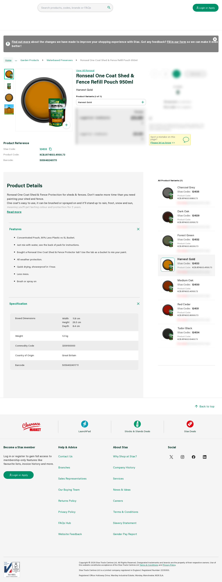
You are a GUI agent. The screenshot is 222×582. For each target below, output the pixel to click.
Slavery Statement (124, 523)
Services (118, 478)
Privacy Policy (66, 511)
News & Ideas (124, 23)
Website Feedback (70, 534)
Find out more (21, 42)
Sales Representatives (72, 478)
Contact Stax (163, 23)
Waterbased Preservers (60, 60)
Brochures (143, 23)
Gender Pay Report (125, 534)
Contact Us (65, 456)
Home (8, 60)
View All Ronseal (85, 70)
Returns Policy (67, 500)
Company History (124, 467)
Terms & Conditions (125, 511)
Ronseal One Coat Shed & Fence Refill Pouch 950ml (109, 60)
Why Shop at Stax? (125, 456)
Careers (118, 500)
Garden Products (29, 60)
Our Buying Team (69, 489)
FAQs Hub (105, 23)
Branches (64, 467)
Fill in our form (176, 42)
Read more (14, 212)
